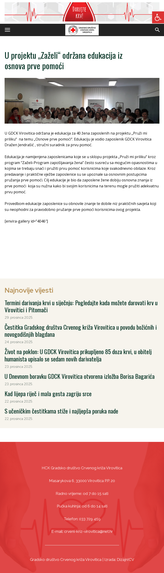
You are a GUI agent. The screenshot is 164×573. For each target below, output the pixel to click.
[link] (158, 17)
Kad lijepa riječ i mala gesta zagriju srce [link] (48, 393)
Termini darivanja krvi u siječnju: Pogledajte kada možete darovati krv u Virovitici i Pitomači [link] (81, 306)
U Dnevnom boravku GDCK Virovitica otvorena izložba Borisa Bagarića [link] (80, 376)
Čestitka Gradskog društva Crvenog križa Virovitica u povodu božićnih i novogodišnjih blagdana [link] (81, 331)
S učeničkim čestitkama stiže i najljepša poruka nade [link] (61, 410)
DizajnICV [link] (125, 559)
